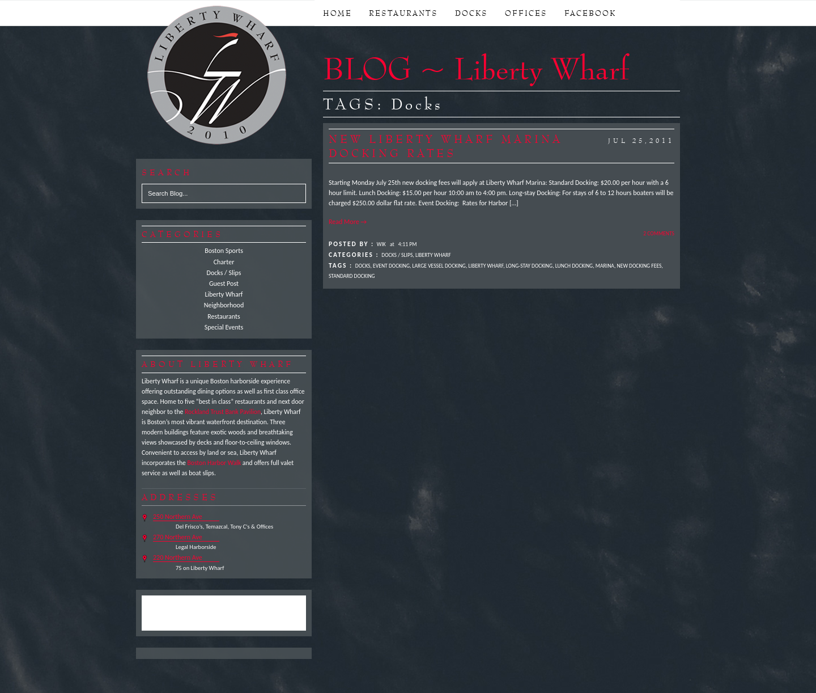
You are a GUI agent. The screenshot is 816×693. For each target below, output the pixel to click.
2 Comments (658, 233)
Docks (363, 266)
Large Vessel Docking (439, 266)
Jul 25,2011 (641, 141)
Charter (224, 262)
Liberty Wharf (217, 76)
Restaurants (223, 316)
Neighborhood (224, 305)
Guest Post (224, 284)
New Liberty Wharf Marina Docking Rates (446, 145)
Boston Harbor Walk (214, 463)
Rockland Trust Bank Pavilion (223, 412)
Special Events (224, 327)
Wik (381, 244)
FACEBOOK (590, 13)
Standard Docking (352, 276)
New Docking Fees (639, 266)
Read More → (348, 222)
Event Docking (391, 266)
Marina (605, 266)
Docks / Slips (224, 273)
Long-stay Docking (529, 266)
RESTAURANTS (403, 13)
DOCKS (471, 13)
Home (337, 13)
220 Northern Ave (177, 557)
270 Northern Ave (177, 537)
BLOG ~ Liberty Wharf (476, 68)
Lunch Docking (574, 266)
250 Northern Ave (177, 517)
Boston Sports (224, 251)
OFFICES (526, 13)
